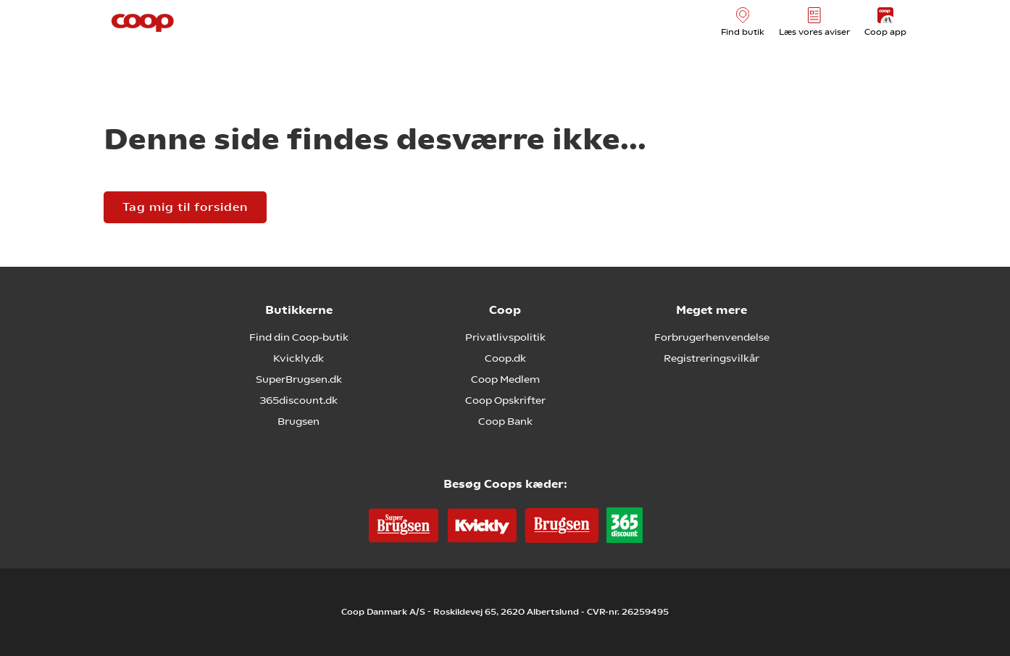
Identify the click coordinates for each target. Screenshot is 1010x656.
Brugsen (298, 421)
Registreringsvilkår (711, 358)
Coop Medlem (505, 379)
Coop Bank (505, 421)
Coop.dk (505, 358)
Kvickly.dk (298, 358)
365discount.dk (298, 400)
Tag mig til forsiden (185, 207)
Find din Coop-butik (299, 337)
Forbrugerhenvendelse (711, 337)
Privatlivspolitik (505, 337)
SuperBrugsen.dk (299, 379)
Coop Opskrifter (505, 400)
